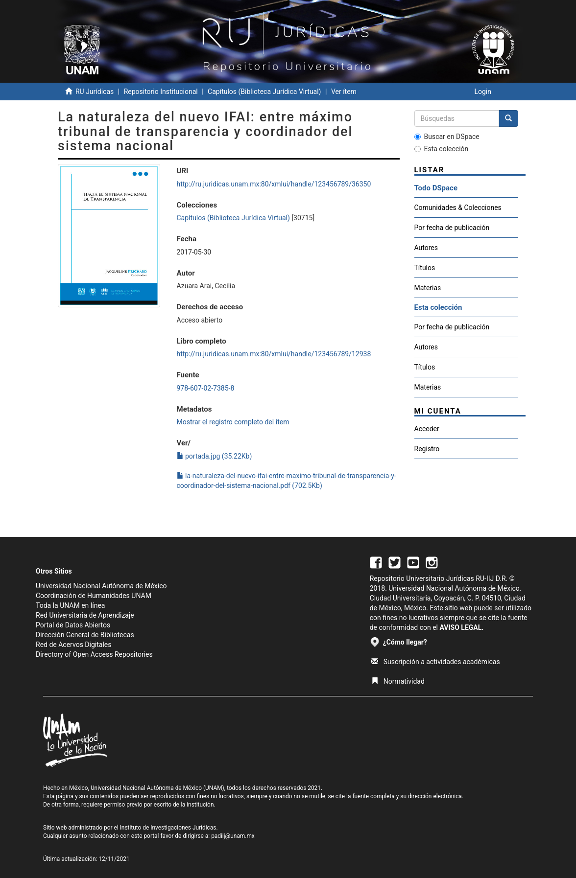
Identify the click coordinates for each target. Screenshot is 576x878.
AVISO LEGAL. (461, 627)
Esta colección (441, 149)
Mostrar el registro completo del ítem (233, 422)
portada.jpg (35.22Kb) (214, 456)
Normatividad (398, 681)
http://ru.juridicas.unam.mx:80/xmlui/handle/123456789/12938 (274, 354)
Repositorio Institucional (161, 91)
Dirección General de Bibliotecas (85, 635)
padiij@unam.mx (233, 835)
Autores (426, 248)
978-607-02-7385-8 (206, 388)
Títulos (424, 268)
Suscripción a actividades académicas (435, 662)
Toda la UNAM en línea (70, 605)
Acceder (426, 429)
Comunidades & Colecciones (458, 207)
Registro (427, 449)
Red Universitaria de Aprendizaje (85, 615)
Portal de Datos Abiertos (73, 625)
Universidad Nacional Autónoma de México (101, 586)
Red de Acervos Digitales (73, 644)
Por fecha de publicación (452, 227)
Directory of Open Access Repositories (94, 654)
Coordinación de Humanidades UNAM (93, 596)
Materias (427, 288)
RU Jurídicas (94, 91)
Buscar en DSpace (447, 136)
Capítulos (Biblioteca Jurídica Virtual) (264, 91)
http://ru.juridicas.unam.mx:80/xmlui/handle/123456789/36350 (274, 184)
